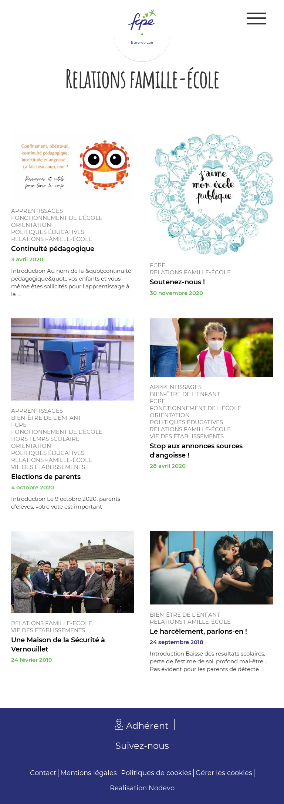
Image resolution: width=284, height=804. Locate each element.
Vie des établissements (48, 466)
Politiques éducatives (47, 231)
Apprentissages (37, 210)
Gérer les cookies (224, 773)
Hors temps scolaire (45, 438)
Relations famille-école (51, 238)
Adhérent (147, 725)
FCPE (157, 265)
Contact (43, 773)
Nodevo (162, 788)
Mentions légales (88, 773)
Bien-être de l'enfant (46, 417)
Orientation (31, 224)
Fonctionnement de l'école (56, 217)
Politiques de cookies (156, 773)
